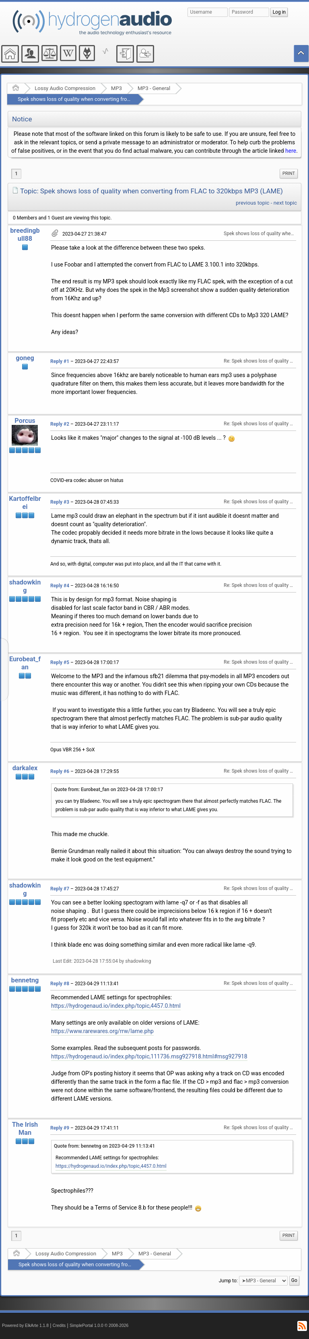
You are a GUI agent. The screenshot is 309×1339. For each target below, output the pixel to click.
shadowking (25, 586)
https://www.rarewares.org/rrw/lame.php (102, 1031)
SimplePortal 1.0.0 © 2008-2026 (99, 1325)
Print (288, 173)
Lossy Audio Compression (65, 88)
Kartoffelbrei (25, 503)
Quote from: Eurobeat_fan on (108, 789)
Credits (59, 1325)
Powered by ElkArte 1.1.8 (25, 1325)
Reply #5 (59, 662)
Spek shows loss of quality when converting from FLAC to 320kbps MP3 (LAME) (111, 99)
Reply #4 (59, 586)
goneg (25, 358)
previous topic (252, 203)
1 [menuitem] (16, 173)
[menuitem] (289, 173)
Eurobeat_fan (25, 663)
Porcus (24, 420)
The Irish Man (25, 1128)
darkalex (25, 768)
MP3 (116, 88)
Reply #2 (59, 424)
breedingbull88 (25, 234)
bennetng (25, 980)
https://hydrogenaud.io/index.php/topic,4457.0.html (116, 1006)
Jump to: (228, 1281)
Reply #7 (59, 889)
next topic (285, 203)
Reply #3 (59, 502)
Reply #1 (59, 361)
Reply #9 (59, 1128)
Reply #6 (59, 771)
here (290, 151)
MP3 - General (154, 88)
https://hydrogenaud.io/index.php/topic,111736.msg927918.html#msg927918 (149, 1056)
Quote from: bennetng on (104, 1146)
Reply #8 (59, 983)
